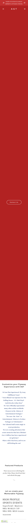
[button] (3, 8)
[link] (14, 9)
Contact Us (14, 202)
